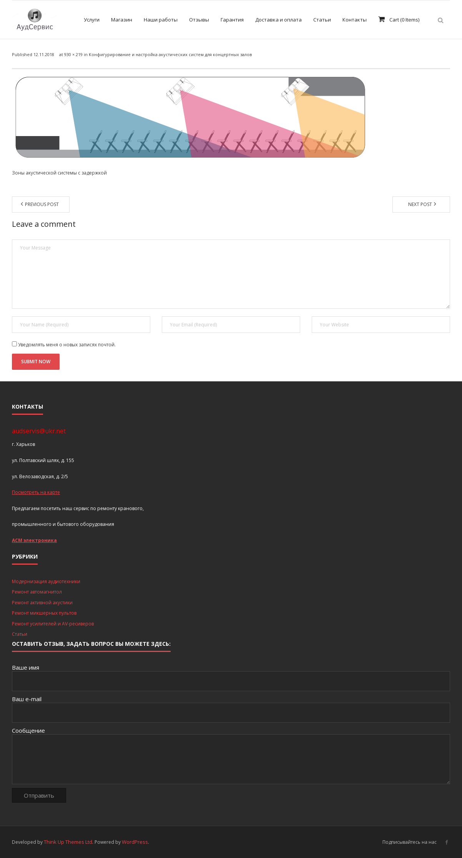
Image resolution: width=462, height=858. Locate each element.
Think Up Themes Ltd (68, 841)
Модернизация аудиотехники (46, 581)
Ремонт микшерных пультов (44, 613)
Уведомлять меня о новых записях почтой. (67, 344)
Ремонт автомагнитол (37, 592)
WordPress (135, 841)
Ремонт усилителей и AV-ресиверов (53, 623)
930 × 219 (73, 54)
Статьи (19, 634)
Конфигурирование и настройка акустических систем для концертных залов (170, 54)
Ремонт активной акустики (42, 602)
